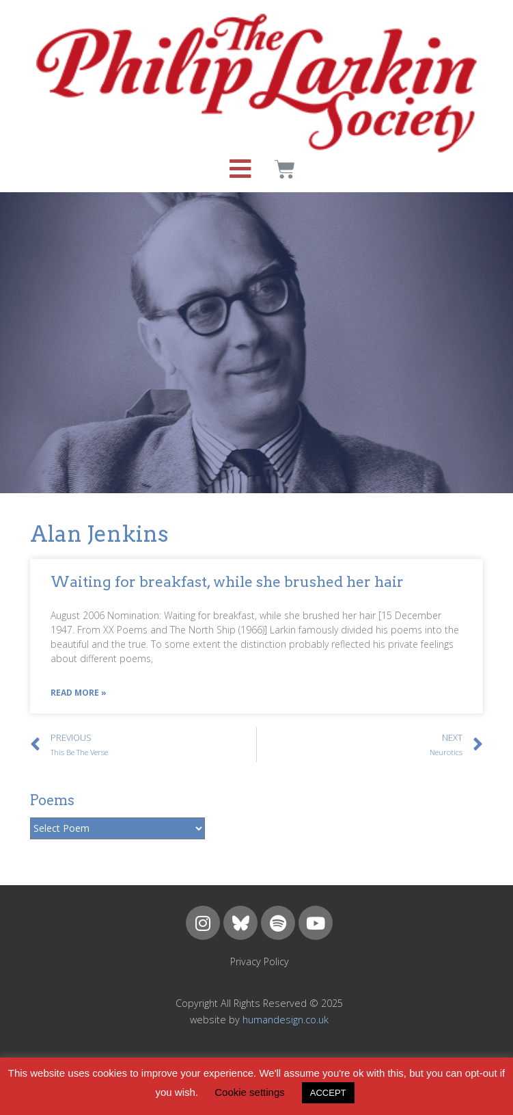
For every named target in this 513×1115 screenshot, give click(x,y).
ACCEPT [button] (328, 1093)
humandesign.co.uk (285, 1019)
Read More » (79, 692)
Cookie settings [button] (249, 1092)
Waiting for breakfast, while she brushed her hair (227, 581)
